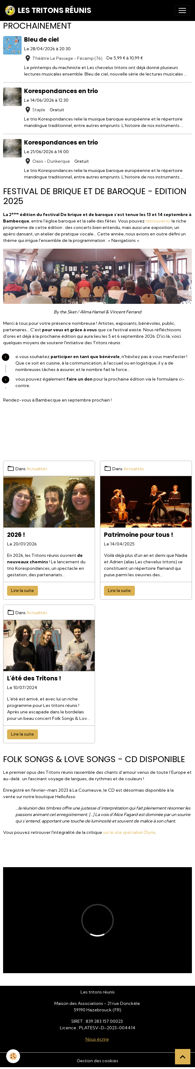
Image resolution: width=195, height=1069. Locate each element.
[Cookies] (13, 1056)
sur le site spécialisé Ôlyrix (129, 832)
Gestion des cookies (97, 1060)
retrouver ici (158, 221)
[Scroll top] (182, 1056)
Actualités (37, 468)
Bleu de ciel (41, 39)
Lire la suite (22, 590)
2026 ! (16, 534)
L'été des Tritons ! (34, 678)
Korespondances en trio (61, 91)
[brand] (48, 10)
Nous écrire (97, 1039)
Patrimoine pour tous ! (138, 534)
